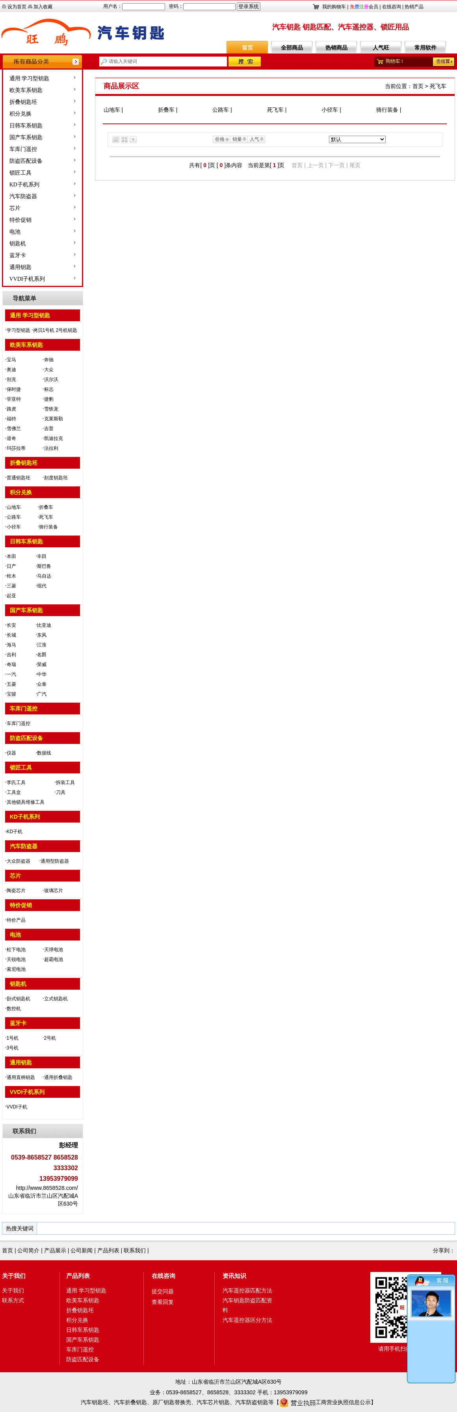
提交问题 (163, 1291)
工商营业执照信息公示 (325, 1402)
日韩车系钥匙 (26, 126)
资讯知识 (234, 1275)
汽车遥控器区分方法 (247, 1320)
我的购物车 (334, 6)
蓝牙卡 (17, 255)
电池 (14, 232)
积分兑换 (20, 114)
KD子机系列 (24, 185)
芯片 (14, 208)
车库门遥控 (23, 149)
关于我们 (14, 1275)
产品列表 (108, 1250)
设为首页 (16, 6)
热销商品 (336, 47)
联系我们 (135, 1250)
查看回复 (163, 1302)
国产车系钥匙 (26, 137)
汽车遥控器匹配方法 (247, 1290)
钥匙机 (17, 244)
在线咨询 (391, 6)
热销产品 (414, 6)
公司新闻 (82, 1250)
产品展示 (55, 1250)
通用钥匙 (20, 267)
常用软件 (425, 47)
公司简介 (28, 1250)
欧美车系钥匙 (26, 90)
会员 (364, 6)
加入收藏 (42, 6)
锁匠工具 (20, 173)
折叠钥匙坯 (23, 102)
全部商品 (292, 47)
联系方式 (13, 1300)
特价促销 (20, 220)
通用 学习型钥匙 (29, 78)
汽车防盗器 (23, 196)
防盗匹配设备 (26, 161)
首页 (247, 47)
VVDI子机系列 (27, 279)
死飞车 (438, 86)
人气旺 (381, 47)
